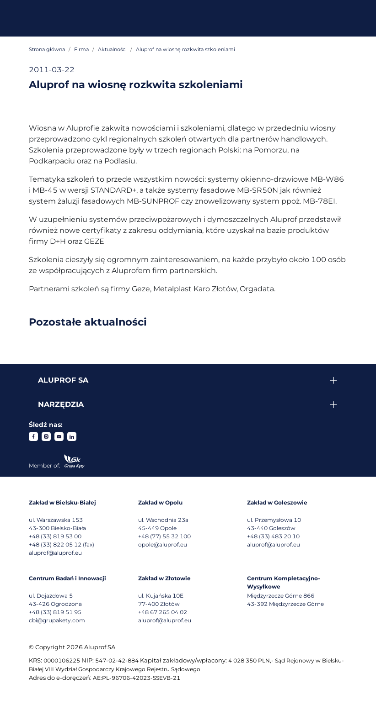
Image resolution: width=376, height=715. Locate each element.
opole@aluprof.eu (162, 544)
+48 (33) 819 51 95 (55, 612)
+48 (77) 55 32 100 (164, 536)
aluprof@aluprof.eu (55, 552)
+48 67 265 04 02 (162, 612)
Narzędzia (61, 404)
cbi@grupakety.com (57, 620)
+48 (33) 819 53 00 (55, 536)
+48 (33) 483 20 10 (273, 536)
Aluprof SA (63, 380)
